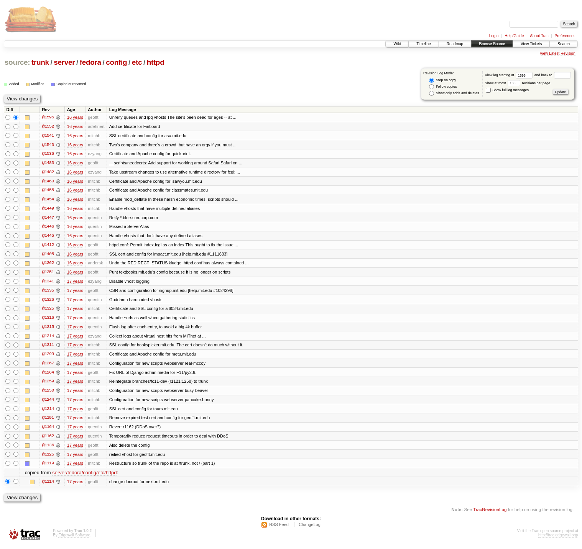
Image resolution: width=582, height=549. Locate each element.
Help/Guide (514, 36)
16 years (75, 117)
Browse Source (492, 44)
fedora (90, 62)
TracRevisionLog (489, 512)
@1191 (48, 421)
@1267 (48, 365)
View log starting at (509, 75)
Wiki (397, 44)
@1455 (48, 191)
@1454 (48, 200)
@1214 (48, 411)
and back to (552, 75)
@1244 (48, 402)
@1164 (48, 430)
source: (17, 62)
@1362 (48, 264)
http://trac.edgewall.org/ (558, 539)
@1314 (48, 338)
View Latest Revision (557, 53)
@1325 (48, 310)
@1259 (48, 384)
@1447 (48, 218)
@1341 (48, 283)
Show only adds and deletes (454, 93)
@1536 (48, 154)
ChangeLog (310, 528)
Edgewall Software (74, 539)
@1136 (48, 448)
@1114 (48, 485)
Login (493, 36)
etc (137, 62)
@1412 (48, 246)
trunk (40, 62)
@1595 (48, 117)
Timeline (423, 44)
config (116, 62)
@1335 (48, 292)
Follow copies (443, 86)
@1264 (48, 375)
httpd (155, 62)
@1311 (48, 347)
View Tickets (531, 44)
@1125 (48, 457)
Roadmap (455, 44)
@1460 (48, 182)
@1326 (48, 301)
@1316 (48, 319)
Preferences (565, 36)
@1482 (48, 172)
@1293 (48, 356)
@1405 (48, 255)
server (64, 62)
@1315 (48, 329)
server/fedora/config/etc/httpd (84, 476)
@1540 (48, 145)
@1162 (48, 439)
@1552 (48, 126)
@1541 (48, 136)
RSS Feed (279, 528)
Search (563, 44)
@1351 (48, 273)
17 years (75, 282)
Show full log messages (507, 90)
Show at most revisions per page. (518, 83)
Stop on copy (442, 80)
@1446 (48, 228)
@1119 (48, 467)
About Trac (539, 36)
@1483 (48, 163)
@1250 (48, 393)
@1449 (48, 209)
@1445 (48, 237)
